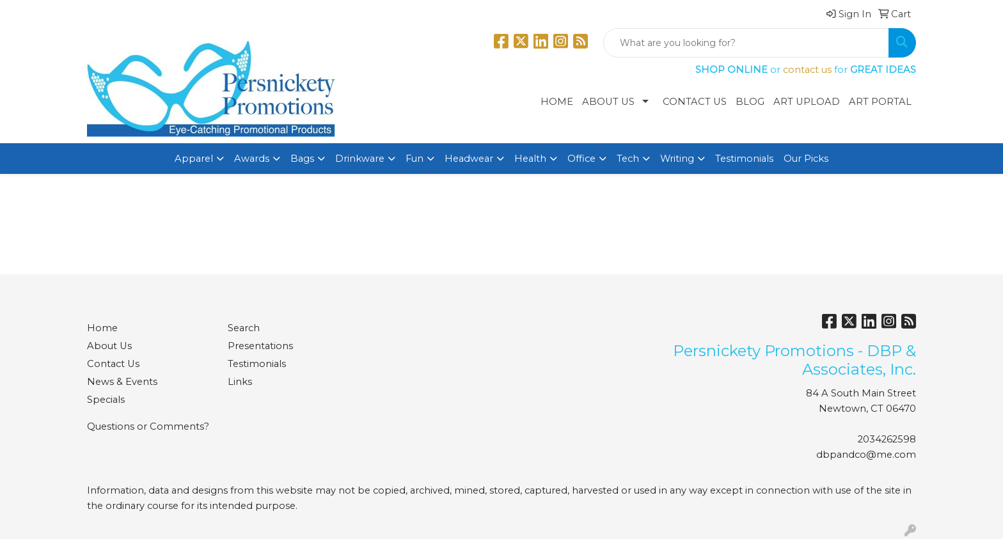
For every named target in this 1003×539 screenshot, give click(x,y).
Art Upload (806, 101)
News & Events (122, 381)
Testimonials (744, 158)
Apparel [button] (194, 158)
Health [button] (530, 158)
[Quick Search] (746, 43)
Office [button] (581, 158)
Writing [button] (677, 158)
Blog (750, 101)
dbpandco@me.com (866, 454)
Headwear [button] (469, 158)
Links (240, 381)
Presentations (260, 346)
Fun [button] (414, 158)
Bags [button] (302, 158)
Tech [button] (628, 158)
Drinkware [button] (359, 158)
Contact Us (695, 101)
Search (244, 328)
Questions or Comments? (148, 426)
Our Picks (806, 158)
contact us (807, 69)
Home (557, 101)
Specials (106, 399)
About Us (608, 101)
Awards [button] (251, 158)
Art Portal (880, 101)
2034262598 (887, 439)
